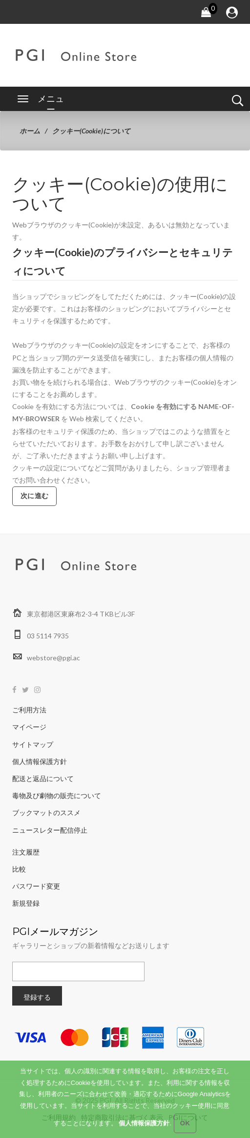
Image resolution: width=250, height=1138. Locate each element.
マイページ (29, 727)
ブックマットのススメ (46, 812)
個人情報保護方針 (39, 761)
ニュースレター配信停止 (49, 830)
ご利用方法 (29, 710)
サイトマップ (32, 744)
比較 (19, 869)
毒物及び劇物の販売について (56, 795)
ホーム (30, 131)
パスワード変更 (36, 886)
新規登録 (26, 903)
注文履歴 (26, 852)
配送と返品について (43, 778)
